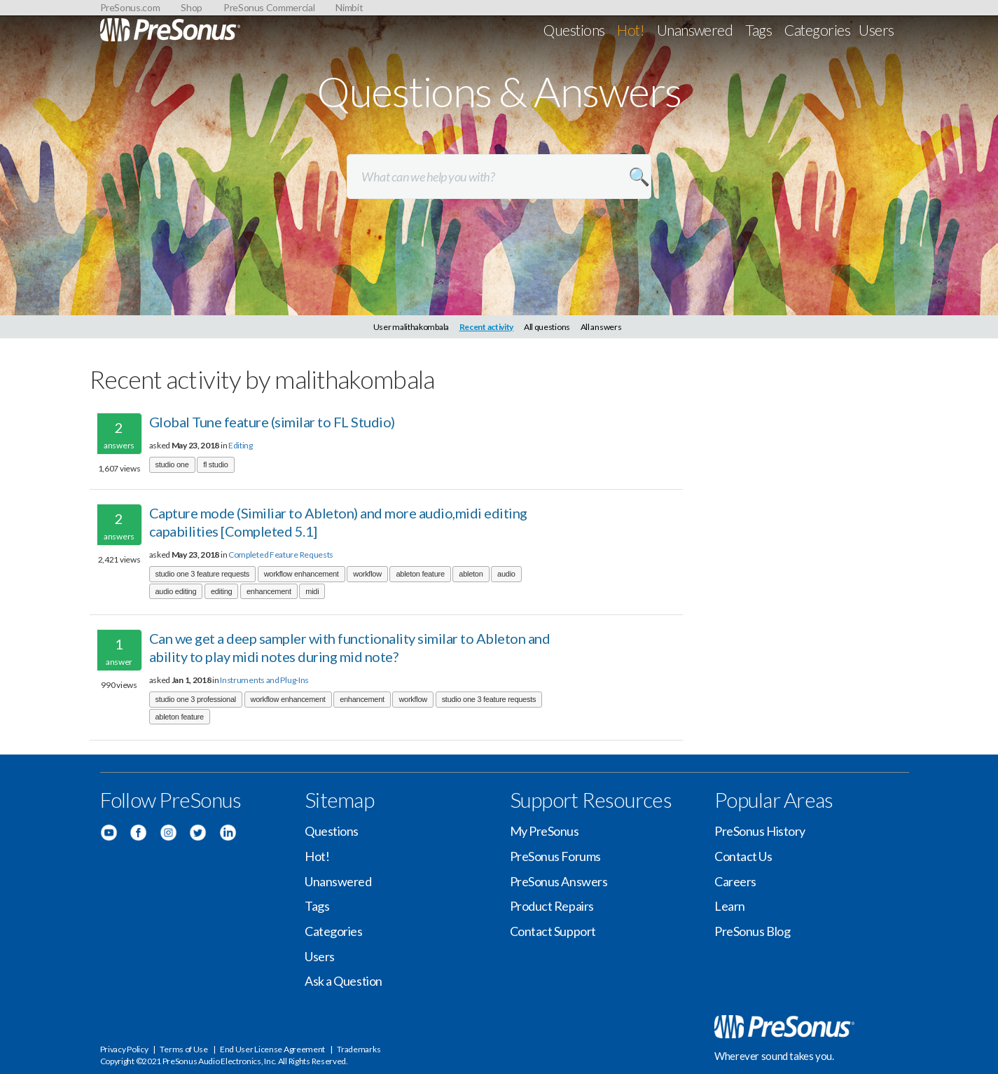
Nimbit (349, 7)
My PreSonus (544, 831)
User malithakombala (411, 327)
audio (506, 574)
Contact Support (553, 931)
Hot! (630, 30)
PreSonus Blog (752, 931)
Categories (817, 30)
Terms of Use (183, 1049)
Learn (729, 906)
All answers (601, 327)
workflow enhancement (301, 574)
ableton (471, 574)
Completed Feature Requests (280, 554)
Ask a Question (343, 981)
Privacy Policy (124, 1049)
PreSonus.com (130, 7)
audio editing (176, 591)
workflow (367, 574)
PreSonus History (759, 831)
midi (312, 591)
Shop (191, 7)
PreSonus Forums (555, 856)
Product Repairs (552, 906)
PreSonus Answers (559, 881)
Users (876, 30)
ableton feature (420, 574)
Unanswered (695, 30)
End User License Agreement (272, 1049)
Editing (240, 445)
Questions (573, 30)
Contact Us (743, 856)
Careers (735, 881)
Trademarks (358, 1049)
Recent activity (486, 327)
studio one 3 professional (195, 699)
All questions (547, 327)
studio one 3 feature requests (202, 574)
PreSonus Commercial (268, 7)
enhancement (269, 591)
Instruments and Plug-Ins (264, 680)
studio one (172, 464)
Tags (758, 30)
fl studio (215, 464)
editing (222, 591)
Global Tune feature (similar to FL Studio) (272, 421)
